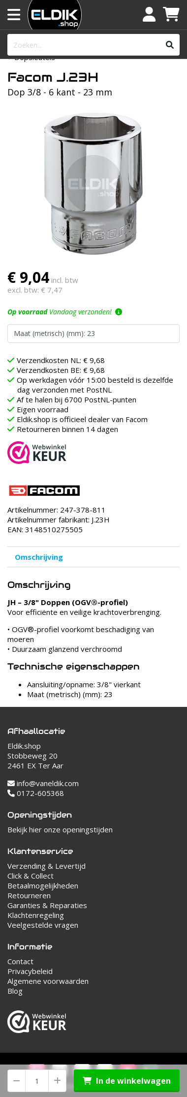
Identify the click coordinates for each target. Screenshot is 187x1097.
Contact (20, 961)
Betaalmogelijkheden (42, 885)
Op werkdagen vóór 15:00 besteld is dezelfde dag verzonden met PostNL (95, 385)
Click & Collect (30, 876)
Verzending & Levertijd (46, 866)
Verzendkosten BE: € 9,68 (61, 370)
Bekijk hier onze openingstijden (60, 829)
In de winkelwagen (127, 1080)
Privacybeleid (30, 971)
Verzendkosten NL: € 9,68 (61, 360)
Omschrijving (39, 557)
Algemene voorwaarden (48, 981)
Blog (15, 991)
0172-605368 (35, 793)
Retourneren (29, 895)
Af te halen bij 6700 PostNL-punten (76, 399)
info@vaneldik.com (43, 783)
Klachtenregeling (35, 915)
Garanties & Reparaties (47, 905)
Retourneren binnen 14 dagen (67, 429)
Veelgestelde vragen (42, 925)
